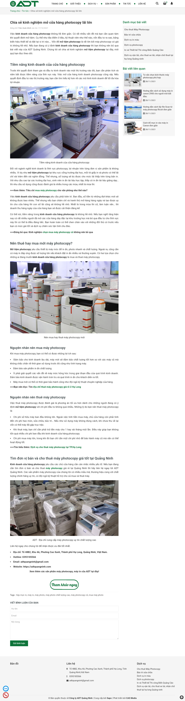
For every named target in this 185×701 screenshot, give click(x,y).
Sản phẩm (110, 4)
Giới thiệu (75, 4)
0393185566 (75, 676)
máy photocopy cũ (79, 595)
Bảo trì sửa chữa (132, 34)
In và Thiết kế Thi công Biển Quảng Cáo (143, 50)
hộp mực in (21, 595)
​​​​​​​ (64, 585)
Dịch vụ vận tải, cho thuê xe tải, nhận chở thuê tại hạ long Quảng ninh (148, 57)
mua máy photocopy (46, 190)
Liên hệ (142, 4)
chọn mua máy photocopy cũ (58, 232)
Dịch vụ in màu (131, 39)
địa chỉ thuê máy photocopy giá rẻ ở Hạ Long (57, 387)
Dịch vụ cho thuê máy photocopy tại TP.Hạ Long (56, 447)
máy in (31, 595)
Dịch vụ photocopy (133, 45)
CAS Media (131, 698)
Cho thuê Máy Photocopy (136, 29)
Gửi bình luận (19, 643)
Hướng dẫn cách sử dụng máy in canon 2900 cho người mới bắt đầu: (158, 94)
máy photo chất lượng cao (58, 595)
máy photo (40, 595)
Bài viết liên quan (134, 68)
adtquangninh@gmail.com (81, 680)
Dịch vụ (93, 4)
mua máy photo (96, 595)
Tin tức (127, 4)
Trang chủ (57, 4)
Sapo (109, 698)
